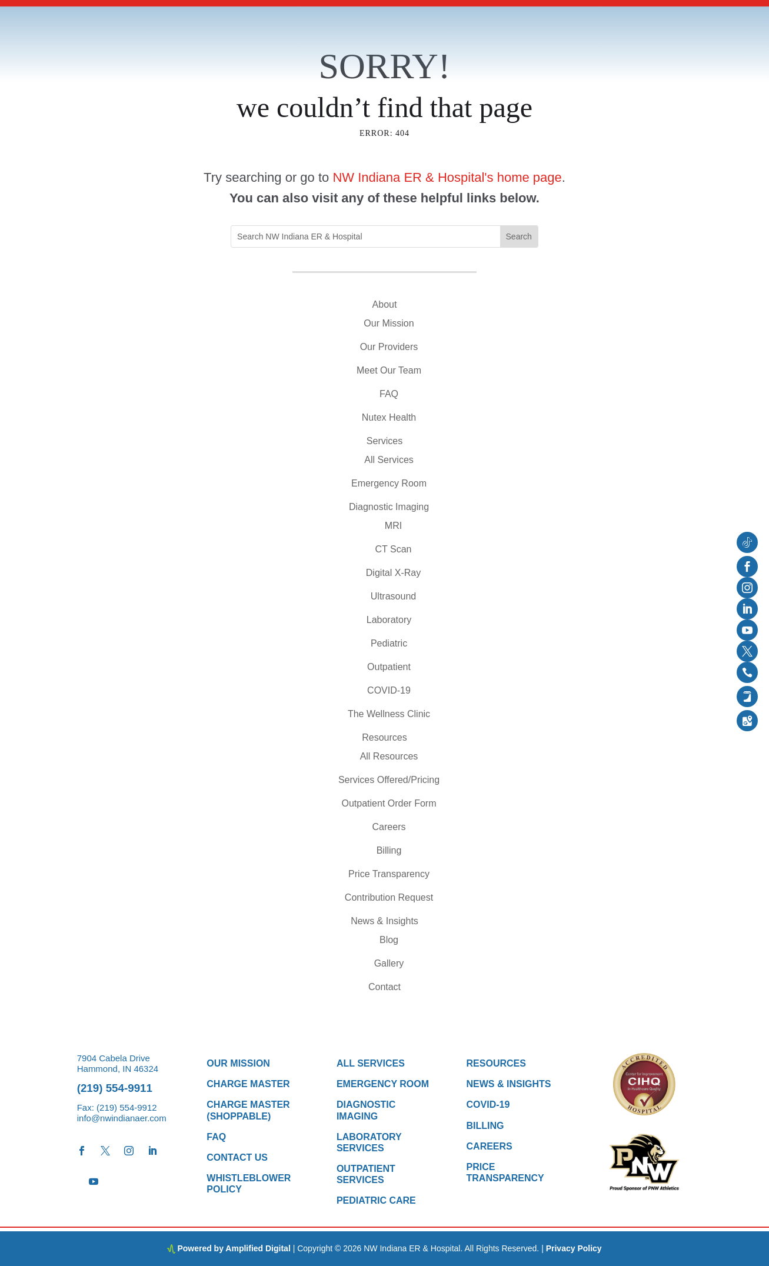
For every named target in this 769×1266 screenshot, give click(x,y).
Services (384, 441)
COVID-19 (389, 690)
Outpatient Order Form (389, 803)
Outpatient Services (366, 1174)
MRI (393, 526)
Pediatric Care (376, 1200)
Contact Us (237, 1157)
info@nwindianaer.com (122, 1118)
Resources (384, 737)
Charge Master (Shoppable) (248, 1110)
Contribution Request (389, 897)
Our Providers (389, 347)
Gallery (389, 963)
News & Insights (384, 921)
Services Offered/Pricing (389, 780)
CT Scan (393, 549)
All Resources (389, 756)
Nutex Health (389, 417)
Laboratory (389, 620)
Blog (388, 940)
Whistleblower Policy (249, 1183)
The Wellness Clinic (389, 714)
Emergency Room (389, 483)
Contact (384, 987)
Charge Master (248, 1084)
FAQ (388, 394)
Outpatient (389, 667)
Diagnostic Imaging (389, 507)
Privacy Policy (574, 1248)
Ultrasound (393, 596)
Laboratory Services (369, 1142)
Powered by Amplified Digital (233, 1248)
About (384, 304)
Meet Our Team (389, 370)
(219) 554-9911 (114, 1088)
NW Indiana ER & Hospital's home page (446, 177)
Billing (389, 850)
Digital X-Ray (393, 573)
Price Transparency (389, 874)
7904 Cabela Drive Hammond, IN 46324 (117, 1063)
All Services (389, 460)
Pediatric (389, 643)
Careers (389, 827)
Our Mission (389, 323)
